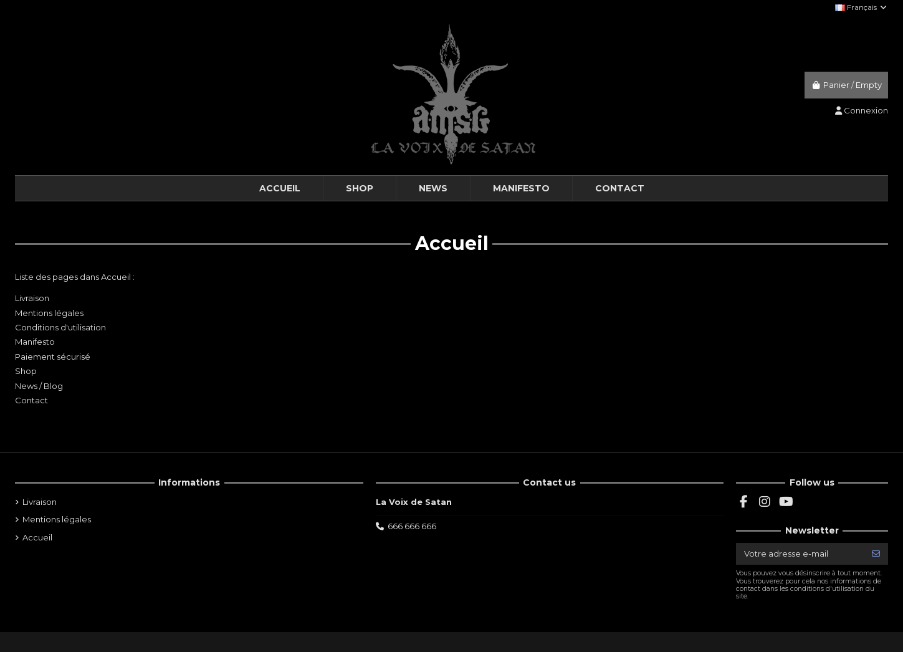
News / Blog (39, 386)
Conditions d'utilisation (60, 327)
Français (861, 7)
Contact (31, 400)
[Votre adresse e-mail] (800, 554)
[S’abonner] (876, 554)
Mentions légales (49, 313)
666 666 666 (412, 526)
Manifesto (35, 342)
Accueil (37, 537)
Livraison (32, 298)
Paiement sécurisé (52, 357)
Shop (26, 371)
